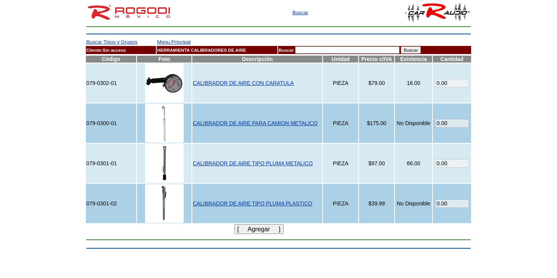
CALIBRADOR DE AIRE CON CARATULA (243, 83)
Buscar (300, 12)
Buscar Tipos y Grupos (112, 42)
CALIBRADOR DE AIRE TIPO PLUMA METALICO (253, 163)
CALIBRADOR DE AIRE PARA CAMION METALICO (255, 123)
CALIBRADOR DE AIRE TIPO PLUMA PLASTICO (252, 203)
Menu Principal (174, 42)
